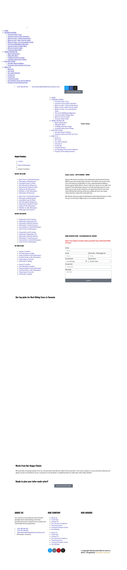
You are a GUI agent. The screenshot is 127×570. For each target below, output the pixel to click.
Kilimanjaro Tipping (25, 261)
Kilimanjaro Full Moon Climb (28, 187)
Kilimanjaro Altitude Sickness (28, 223)
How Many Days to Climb (27, 183)
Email (67, 253)
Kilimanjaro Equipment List (28, 221)
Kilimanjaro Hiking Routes (27, 181)
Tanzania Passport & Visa (59, 527)
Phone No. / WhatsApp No (96, 253)
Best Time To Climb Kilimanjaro (29, 179)
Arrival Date (69, 259)
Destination (92, 259)
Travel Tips (54, 520)
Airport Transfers (24, 251)
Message (68, 269)
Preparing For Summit (26, 259)
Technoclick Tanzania (102, 552)
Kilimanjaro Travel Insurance (28, 225)
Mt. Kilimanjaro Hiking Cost (28, 185)
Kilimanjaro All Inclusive (26, 193)
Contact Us (55, 522)
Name (67, 248)
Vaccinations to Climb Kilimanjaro (30, 227)
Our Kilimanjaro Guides (26, 253)
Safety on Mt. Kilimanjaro (27, 189)
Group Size (68, 264)
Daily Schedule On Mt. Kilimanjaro (30, 255)
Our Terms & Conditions (59, 523)
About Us (54, 518)
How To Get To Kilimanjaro (28, 229)
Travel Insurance (56, 525)
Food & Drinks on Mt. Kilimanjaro (30, 257)
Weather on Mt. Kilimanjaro (28, 191)
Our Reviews (55, 529)
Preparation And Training (27, 219)
